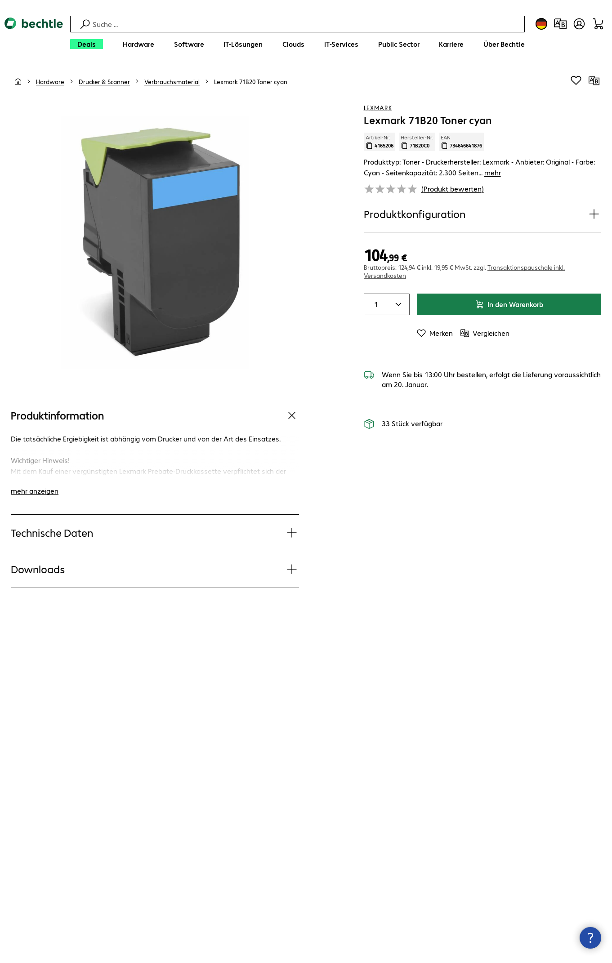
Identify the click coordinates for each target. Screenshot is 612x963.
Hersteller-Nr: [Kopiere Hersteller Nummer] (417, 141)
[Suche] (307, 24)
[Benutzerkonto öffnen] (579, 24)
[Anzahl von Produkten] (375, 304)
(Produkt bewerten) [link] (452, 188)
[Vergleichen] (594, 80)
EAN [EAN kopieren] (461, 141)
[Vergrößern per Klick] (154, 242)
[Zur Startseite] (33, 36)
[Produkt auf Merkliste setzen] (576, 80)
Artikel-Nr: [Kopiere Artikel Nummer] (379, 141)
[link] (250, 81)
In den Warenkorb (509, 304)
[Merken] (435, 333)
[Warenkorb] (598, 23)
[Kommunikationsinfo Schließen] (590, 938)
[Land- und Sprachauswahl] (541, 24)
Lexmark (378, 107)
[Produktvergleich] (560, 23)
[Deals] (86, 44)
